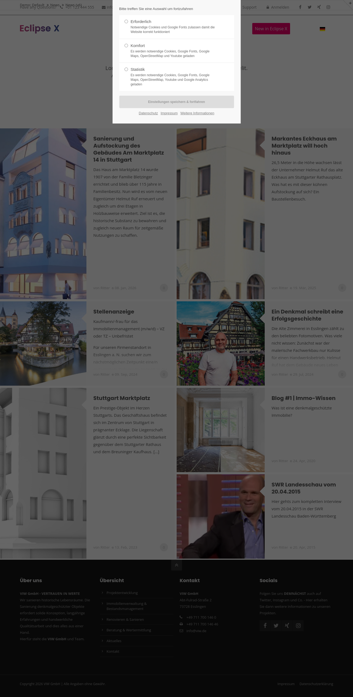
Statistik (174, 76)
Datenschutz (148, 113)
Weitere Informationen (197, 113)
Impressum (169, 113)
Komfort (174, 50)
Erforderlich (174, 26)
